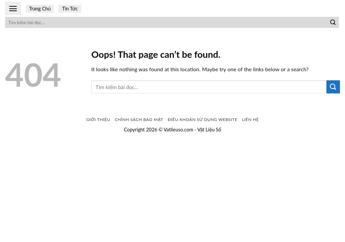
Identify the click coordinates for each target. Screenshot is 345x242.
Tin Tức (69, 8)
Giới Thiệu (98, 119)
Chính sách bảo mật (139, 119)
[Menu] (13, 8)
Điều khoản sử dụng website (203, 119)
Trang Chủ (40, 8)
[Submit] (333, 22)
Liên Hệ (250, 119)
